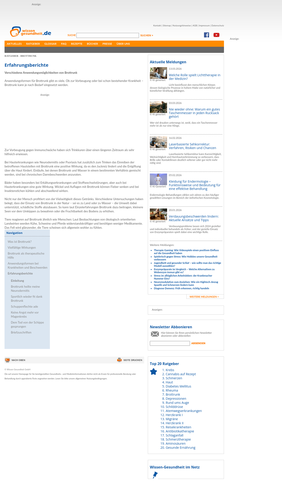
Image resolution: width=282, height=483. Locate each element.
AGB (194, 25)
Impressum (204, 25)
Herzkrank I (174, 415)
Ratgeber (33, 43)
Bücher (92, 43)
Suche (72, 35)
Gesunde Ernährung (180, 447)
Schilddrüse (174, 407)
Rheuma (172, 390)
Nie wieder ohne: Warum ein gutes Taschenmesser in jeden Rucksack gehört (194, 113)
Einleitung (17, 280)
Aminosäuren (176, 443)
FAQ (63, 43)
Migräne (172, 419)
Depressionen (176, 398)
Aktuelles (14, 43)
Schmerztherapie (178, 439)
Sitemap (167, 25)
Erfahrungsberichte (20, 273)
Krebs (170, 370)
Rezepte (76, 43)
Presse (107, 43)
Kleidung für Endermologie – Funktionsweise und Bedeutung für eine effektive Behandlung (195, 185)
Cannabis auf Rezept (181, 374)
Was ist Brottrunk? (20, 241)
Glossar (50, 43)
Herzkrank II (175, 423)
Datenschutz (218, 25)
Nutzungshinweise (182, 25)
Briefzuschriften (21, 332)
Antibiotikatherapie (180, 431)
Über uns (123, 43)
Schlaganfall (174, 435)
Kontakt (157, 25)
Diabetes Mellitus (178, 386)
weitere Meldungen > (204, 296)
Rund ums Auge (177, 402)
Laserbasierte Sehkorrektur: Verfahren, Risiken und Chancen (192, 146)
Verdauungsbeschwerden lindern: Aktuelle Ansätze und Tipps (194, 218)
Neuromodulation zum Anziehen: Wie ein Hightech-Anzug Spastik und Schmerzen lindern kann (186, 283)
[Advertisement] (65, 13)
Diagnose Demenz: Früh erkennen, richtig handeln (181, 288)
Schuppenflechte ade (24, 306)
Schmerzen (174, 378)
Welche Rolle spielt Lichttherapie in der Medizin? (194, 77)
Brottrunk (173, 394)
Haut (169, 382)
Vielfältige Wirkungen (22, 247)
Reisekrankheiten (178, 427)
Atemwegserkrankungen (184, 411)
